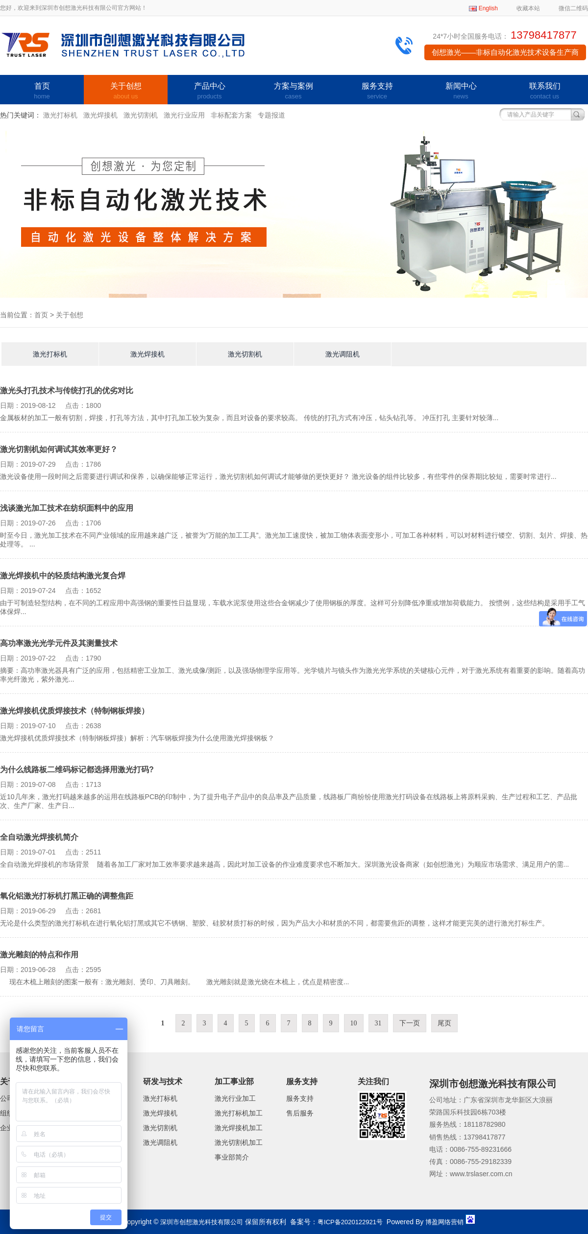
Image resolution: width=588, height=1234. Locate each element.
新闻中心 (461, 91)
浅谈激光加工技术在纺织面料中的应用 (66, 508)
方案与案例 (293, 91)
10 (353, 1023)
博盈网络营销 (444, 1222)
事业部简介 (232, 1157)
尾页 (444, 1023)
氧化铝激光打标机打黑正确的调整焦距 (66, 896)
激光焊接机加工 (239, 1128)
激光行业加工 (235, 1098)
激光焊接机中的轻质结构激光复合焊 (62, 575)
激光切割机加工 (239, 1142)
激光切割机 (140, 115)
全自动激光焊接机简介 (39, 837)
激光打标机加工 (239, 1113)
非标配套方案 (231, 115)
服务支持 (377, 91)
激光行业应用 (184, 115)
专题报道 (271, 115)
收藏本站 (528, 8)
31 (378, 1023)
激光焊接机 (100, 115)
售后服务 (300, 1113)
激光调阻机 (342, 354)
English (488, 8)
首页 (42, 91)
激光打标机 (60, 115)
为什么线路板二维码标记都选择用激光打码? (77, 769)
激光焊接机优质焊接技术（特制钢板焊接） (74, 711)
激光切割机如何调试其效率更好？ (59, 449)
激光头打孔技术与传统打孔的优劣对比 (66, 390)
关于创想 (126, 91)
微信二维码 (573, 8)
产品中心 (209, 91)
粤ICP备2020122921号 (350, 1222)
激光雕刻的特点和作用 (39, 954)
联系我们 (545, 91)
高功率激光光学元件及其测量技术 (59, 643)
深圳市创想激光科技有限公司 (201, 1222)
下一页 (409, 1023)
